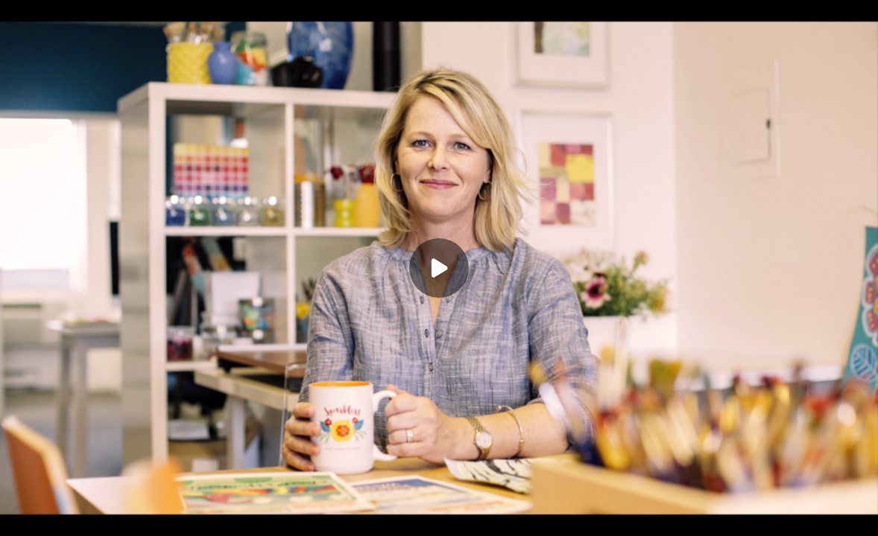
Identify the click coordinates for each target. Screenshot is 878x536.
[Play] (439, 268)
